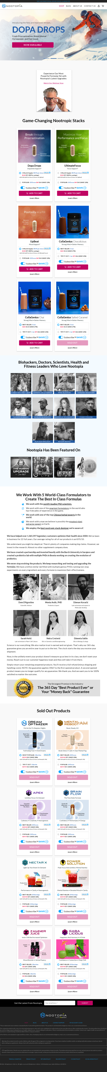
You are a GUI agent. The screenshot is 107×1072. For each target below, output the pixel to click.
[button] (34, 193)
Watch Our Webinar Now (53, 83)
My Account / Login (76, 1022)
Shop (26, 1022)
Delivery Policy (61, 1059)
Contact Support (58, 1022)
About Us (45, 1022)
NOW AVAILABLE (33, 45)
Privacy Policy (31, 1059)
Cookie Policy (75, 1059)
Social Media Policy (91, 1059)
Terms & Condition (15, 1059)
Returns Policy (46, 1059)
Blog (34, 1022)
